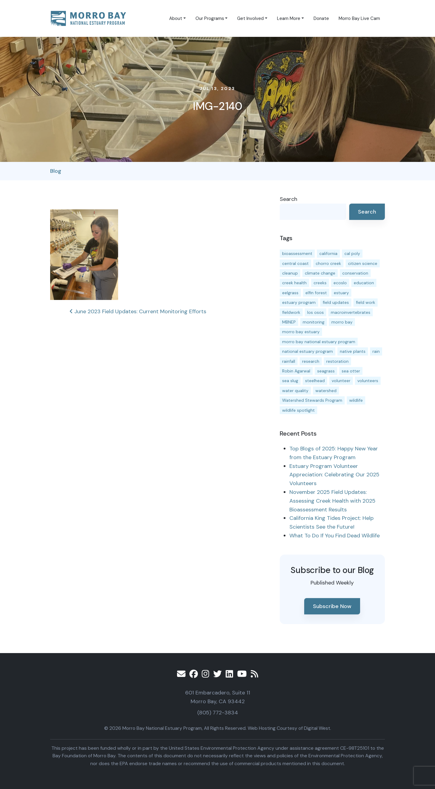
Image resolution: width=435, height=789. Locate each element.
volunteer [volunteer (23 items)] (341, 380)
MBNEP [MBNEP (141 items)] (289, 322)
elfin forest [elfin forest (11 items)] (316, 292)
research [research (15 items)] (310, 361)
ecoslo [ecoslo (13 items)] (340, 282)
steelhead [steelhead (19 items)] (315, 380)
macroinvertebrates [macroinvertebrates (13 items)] (350, 312)
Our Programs (209, 18)
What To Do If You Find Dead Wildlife (334, 535)
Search (288, 199)
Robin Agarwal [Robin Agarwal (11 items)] (296, 371)
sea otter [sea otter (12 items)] (351, 371)
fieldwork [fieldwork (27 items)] (291, 312)
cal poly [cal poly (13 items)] (352, 253)
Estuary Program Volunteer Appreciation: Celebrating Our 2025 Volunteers (334, 474)
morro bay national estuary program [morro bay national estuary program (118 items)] (318, 341)
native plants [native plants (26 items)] (353, 351)
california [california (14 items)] (328, 253)
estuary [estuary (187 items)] (341, 292)
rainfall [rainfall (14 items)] (288, 361)
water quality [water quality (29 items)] (295, 390)
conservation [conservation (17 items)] (355, 273)
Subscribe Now (332, 606)
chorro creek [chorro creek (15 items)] (328, 263)
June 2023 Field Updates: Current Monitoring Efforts (137, 311)
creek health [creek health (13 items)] (294, 282)
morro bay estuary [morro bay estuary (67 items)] (301, 331)
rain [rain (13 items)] (376, 351)
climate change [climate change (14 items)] (320, 273)
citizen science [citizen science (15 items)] (362, 263)
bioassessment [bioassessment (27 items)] (297, 253)
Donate (321, 18)
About (175, 18)
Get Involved (250, 18)
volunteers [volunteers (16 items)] (367, 380)
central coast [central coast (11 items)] (295, 263)
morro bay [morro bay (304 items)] (342, 322)
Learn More (288, 18)
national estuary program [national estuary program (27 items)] (307, 351)
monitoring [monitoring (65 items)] (313, 322)
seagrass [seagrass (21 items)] (326, 371)
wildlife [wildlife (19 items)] (356, 400)
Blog (55, 171)
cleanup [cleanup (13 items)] (290, 273)
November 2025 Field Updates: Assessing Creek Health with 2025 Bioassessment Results (332, 500)
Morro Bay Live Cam (359, 18)
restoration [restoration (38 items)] (337, 361)
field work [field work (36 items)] (365, 302)
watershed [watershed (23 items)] (326, 390)
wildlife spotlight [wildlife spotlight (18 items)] (298, 410)
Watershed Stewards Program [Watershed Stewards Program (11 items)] (312, 400)
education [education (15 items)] (364, 282)
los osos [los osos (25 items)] (315, 312)
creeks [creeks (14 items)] (320, 282)
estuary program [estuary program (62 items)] (299, 302)
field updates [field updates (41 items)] (336, 302)
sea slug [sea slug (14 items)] (290, 380)
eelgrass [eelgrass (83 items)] (290, 292)
